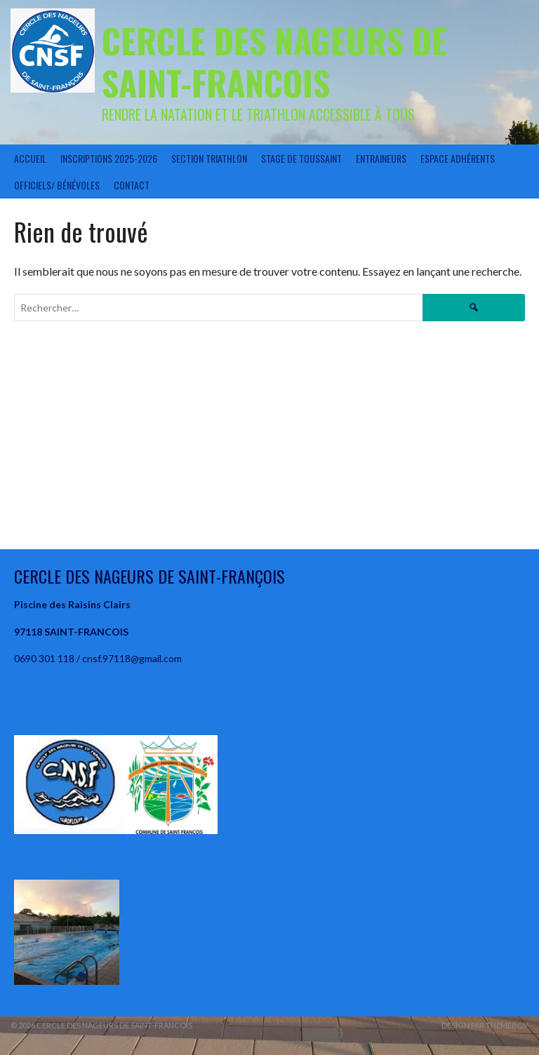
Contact (131, 184)
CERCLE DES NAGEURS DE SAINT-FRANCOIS (274, 61)
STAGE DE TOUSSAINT (301, 158)
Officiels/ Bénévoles (57, 184)
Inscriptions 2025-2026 (108, 158)
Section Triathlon (209, 158)
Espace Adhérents (457, 158)
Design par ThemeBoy (484, 1025)
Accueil (30, 158)
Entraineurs (381, 158)
